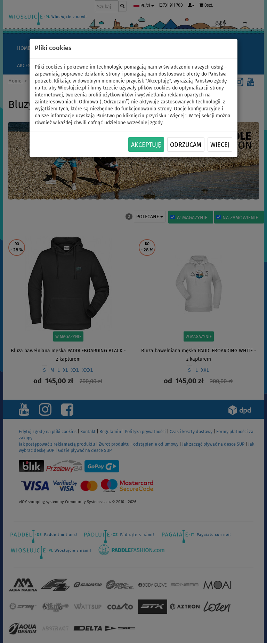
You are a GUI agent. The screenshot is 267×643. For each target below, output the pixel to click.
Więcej (219, 145)
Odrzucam (185, 145)
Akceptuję (146, 145)
